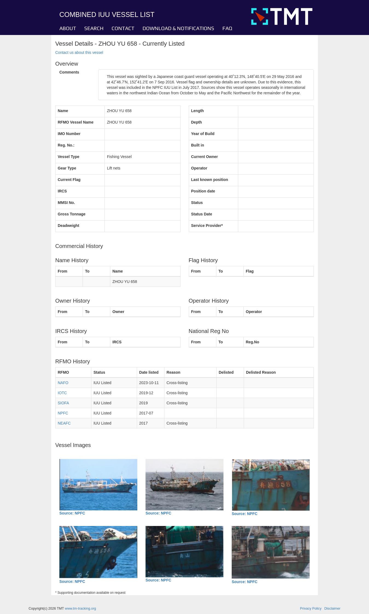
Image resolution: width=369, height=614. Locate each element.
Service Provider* (207, 225)
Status (197, 202)
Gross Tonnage (72, 214)
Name (63, 111)
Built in (197, 145)
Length (197, 111)
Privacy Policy (310, 608)
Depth (196, 122)
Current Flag (69, 179)
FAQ (227, 28)
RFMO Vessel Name (76, 122)
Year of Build (203, 133)
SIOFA (63, 403)
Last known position (209, 179)
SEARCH (93, 28)
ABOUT (67, 28)
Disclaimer (332, 608)
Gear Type (67, 168)
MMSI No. (66, 202)
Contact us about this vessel (79, 52)
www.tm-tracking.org (80, 608)
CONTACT (123, 28)
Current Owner (204, 156)
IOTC (62, 393)
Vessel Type (68, 156)
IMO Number (69, 133)
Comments (69, 72)
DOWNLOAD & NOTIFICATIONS (178, 28)
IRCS (62, 191)
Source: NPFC (72, 513)
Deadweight (68, 225)
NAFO (63, 383)
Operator (199, 168)
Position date (203, 191)
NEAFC (64, 423)
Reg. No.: (66, 145)
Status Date (201, 214)
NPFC (63, 413)
